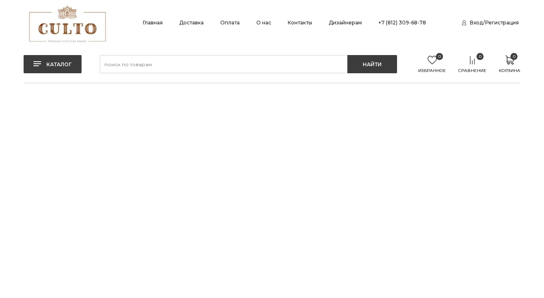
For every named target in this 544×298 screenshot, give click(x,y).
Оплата (230, 22)
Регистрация (502, 22)
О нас (263, 22)
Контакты (300, 22)
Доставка (191, 22)
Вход (476, 22)
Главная (153, 22)
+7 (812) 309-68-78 (402, 22)
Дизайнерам (345, 22)
